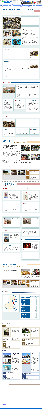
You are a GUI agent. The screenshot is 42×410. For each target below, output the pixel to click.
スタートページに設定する (10, 4)
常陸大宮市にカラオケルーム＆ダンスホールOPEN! (8, 6)
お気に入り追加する (3, 4)
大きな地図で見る (4, 404)
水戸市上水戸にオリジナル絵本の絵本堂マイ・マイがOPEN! (27, 6)
